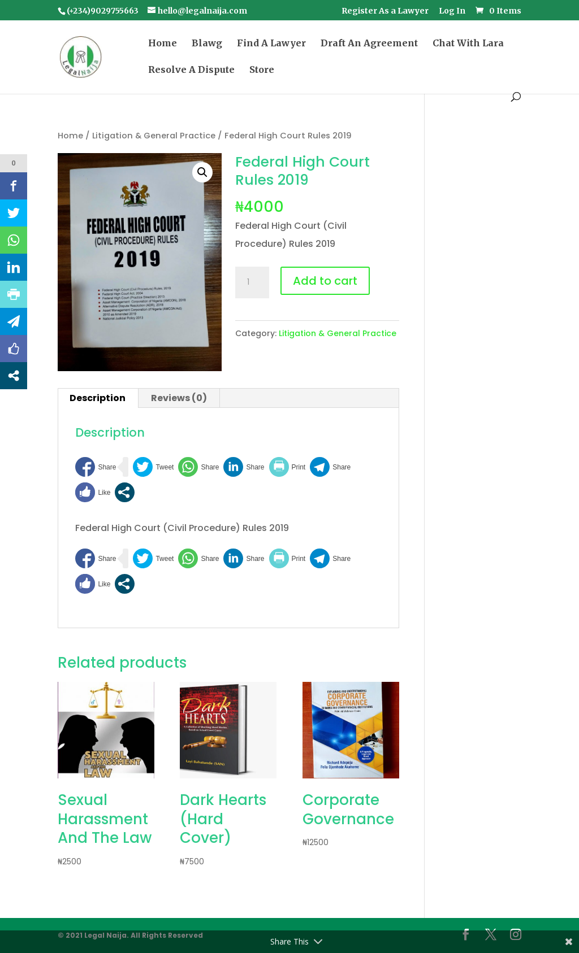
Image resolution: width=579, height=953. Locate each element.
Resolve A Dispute (191, 70)
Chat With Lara (468, 44)
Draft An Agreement (369, 44)
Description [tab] (98, 397)
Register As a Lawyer (385, 11)
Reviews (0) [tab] (179, 397)
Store (261, 70)
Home (162, 44)
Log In (452, 11)
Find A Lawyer (271, 44)
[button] (202, 172)
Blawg (207, 44)
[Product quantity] (252, 282)
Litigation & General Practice (153, 135)
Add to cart (325, 281)
